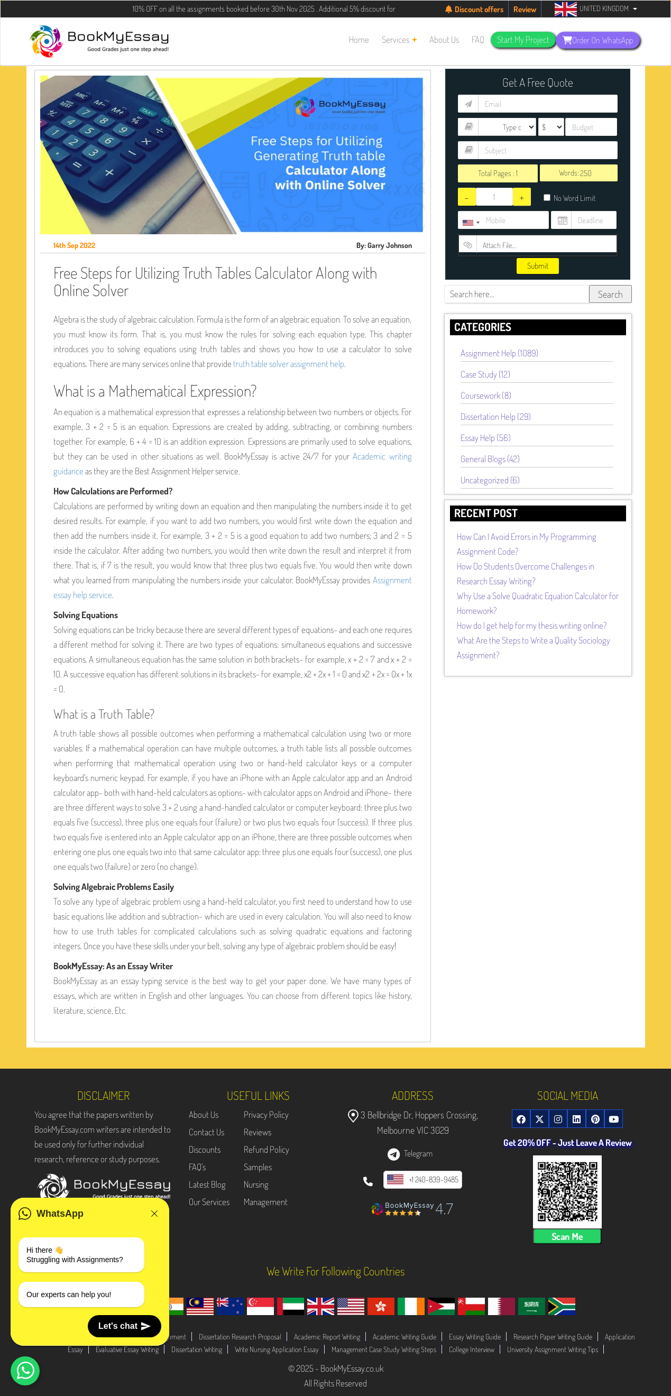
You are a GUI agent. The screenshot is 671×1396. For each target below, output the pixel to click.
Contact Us (206, 1131)
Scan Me (567, 1236)
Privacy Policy (266, 1114)
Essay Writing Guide (475, 1336)
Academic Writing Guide (404, 1336)
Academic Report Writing (327, 1336)
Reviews (257, 1131)
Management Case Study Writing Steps (384, 1349)
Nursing (256, 1184)
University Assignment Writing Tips (552, 1349)
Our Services (209, 1201)
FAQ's (197, 1166)
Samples (258, 1166)
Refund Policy (266, 1149)
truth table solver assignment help (288, 363)
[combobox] (470, 223)
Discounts (204, 1149)
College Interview (471, 1349)
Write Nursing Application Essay (277, 1349)
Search (610, 294)
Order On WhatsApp (597, 39)
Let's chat (124, 1326)
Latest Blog (207, 1184)
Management (266, 1201)
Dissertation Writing (196, 1349)
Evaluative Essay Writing (127, 1349)
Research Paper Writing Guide (552, 1336)
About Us (203, 1114)
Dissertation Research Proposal (240, 1336)
